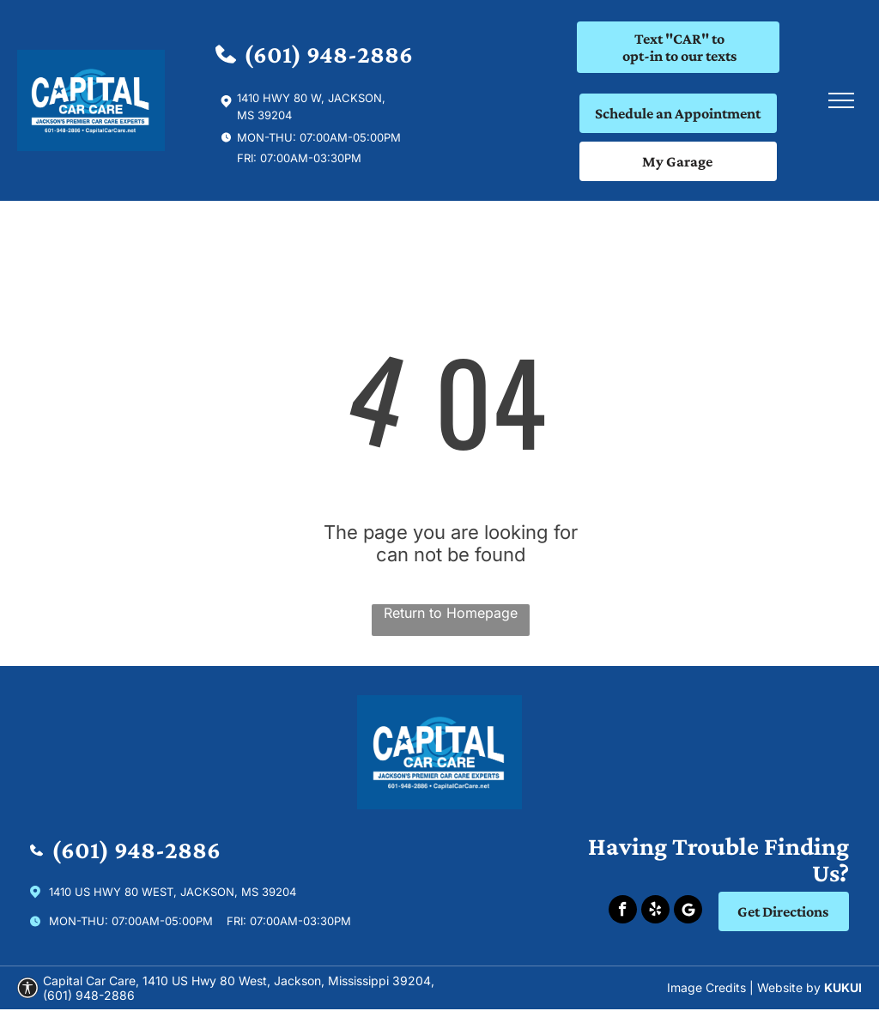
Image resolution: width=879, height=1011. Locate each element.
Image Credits (706, 987)
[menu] (841, 100)
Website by (789, 987)
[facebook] (623, 911)
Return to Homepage (451, 612)
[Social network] (688, 911)
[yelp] (655, 911)
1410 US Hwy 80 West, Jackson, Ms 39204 (172, 892)
